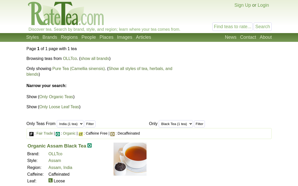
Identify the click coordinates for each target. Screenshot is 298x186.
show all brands (94, 58)
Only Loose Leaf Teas (59, 107)
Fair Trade (44, 133)
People (89, 37)
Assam (55, 160)
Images (124, 37)
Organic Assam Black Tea (57, 146)
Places (107, 37)
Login (263, 5)
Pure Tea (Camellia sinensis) (78, 68)
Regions (69, 37)
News (230, 37)
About (266, 37)
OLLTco (70, 58)
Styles (32, 37)
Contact (248, 37)
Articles (143, 37)
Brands (50, 37)
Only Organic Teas (56, 97)
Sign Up (242, 5)
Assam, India (60, 167)
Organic (69, 133)
